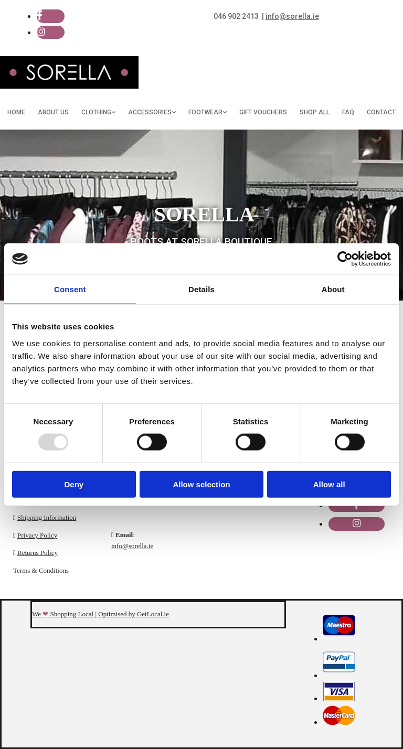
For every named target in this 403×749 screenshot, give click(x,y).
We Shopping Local (62, 614)
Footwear (205, 112)
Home (16, 112)
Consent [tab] (70, 289)
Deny (73, 483)
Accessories (150, 112)
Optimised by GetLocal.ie (133, 614)
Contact (381, 112)
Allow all (329, 483)
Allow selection (201, 483)
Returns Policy (37, 553)
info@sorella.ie (132, 546)
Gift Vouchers (263, 112)
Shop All (315, 112)
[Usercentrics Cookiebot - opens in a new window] (345, 259)
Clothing (96, 112)
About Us (53, 112)
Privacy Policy (37, 535)
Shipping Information (46, 517)
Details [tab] (201, 289)
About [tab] (333, 289)
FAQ (348, 112)
